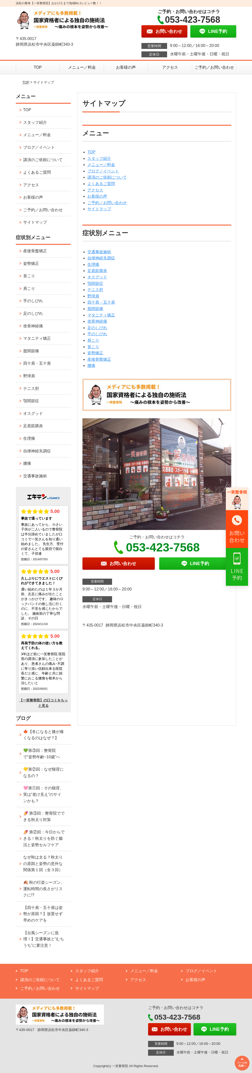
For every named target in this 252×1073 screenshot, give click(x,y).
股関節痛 (95, 309)
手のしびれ (97, 334)
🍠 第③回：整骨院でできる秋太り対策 (44, 816)
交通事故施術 (99, 252)
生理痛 (93, 264)
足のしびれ (97, 328)
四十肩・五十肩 (101, 302)
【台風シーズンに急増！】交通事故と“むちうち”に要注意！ (43, 939)
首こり (93, 347)
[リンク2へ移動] (237, 529)
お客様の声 (126, 67)
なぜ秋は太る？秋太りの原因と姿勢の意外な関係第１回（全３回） (43, 863)
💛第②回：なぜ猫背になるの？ (43, 772)
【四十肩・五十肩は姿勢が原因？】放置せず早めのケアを (43, 913)
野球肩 (93, 296)
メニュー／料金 (82, 67)
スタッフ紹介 (99, 158)
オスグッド (97, 277)
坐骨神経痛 (97, 321)
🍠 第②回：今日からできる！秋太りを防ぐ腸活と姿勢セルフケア (44, 838)
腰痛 (91, 365)
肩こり (93, 340)
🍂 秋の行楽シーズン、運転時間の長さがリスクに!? (44, 888)
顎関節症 (95, 283)
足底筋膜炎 (97, 271)
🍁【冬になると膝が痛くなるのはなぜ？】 (43, 735)
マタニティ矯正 (101, 315)
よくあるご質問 (101, 184)
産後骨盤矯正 (99, 359)
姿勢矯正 (95, 353)
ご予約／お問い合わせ (214, 67)
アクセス (170, 67)
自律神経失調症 (101, 258)
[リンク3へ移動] (237, 567)
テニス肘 (95, 290)
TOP (38, 67)
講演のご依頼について (107, 177)
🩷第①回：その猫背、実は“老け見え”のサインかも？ (43, 794)
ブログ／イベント (103, 171)
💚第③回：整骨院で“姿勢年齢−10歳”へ (41, 753)
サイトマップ (99, 209)
